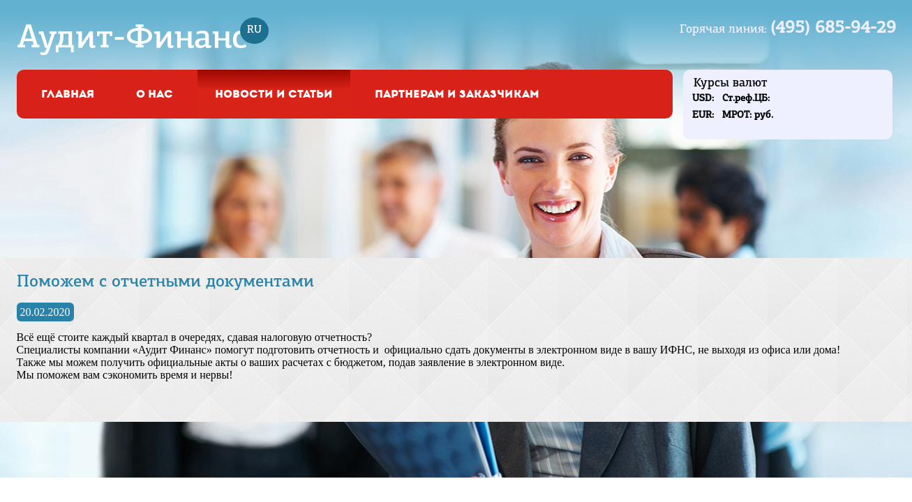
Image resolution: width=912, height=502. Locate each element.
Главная (67, 93)
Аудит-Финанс (132, 39)
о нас (154, 93)
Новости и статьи (274, 93)
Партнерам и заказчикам (457, 93)
